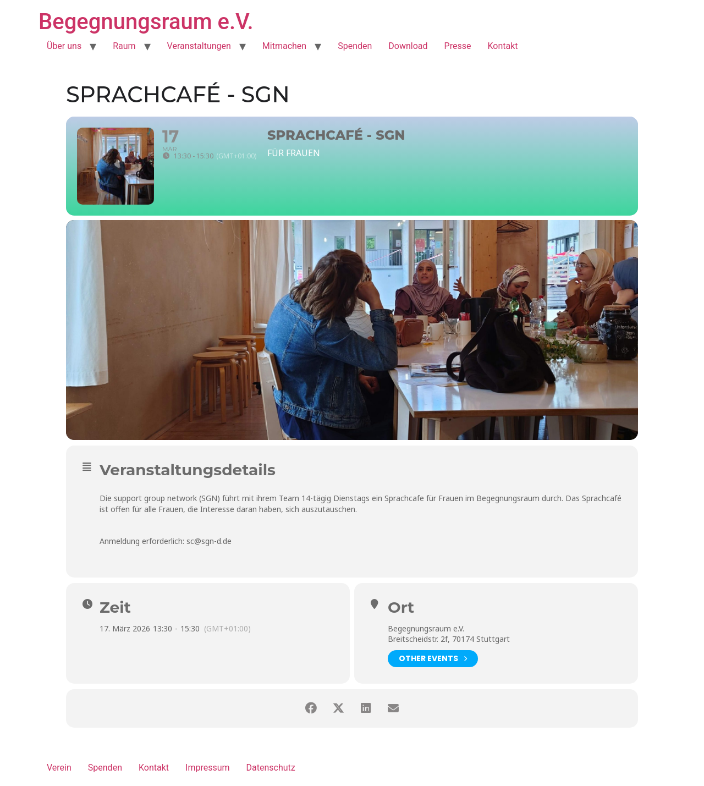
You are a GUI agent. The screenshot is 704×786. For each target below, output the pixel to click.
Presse (457, 46)
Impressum (207, 767)
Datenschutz (270, 767)
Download (407, 46)
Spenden (355, 46)
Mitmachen (284, 46)
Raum (124, 46)
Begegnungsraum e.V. (146, 22)
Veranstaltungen (199, 46)
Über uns (64, 46)
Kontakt (502, 46)
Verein (59, 767)
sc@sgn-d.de (209, 541)
